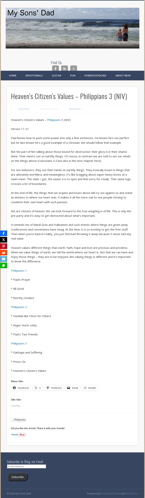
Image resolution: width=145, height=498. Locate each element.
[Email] (3, 259)
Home (12, 75)
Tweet (14, 434)
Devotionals (34, 75)
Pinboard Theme (110, 493)
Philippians (54, 120)
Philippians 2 (19, 307)
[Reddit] (3, 252)
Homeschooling (95, 75)
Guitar (56, 75)
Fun (72, 75)
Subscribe (17, 477)
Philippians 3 (19, 343)
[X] (3, 240)
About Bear (123, 75)
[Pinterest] (3, 246)
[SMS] (3, 265)
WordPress (132, 493)
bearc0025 (24, 109)
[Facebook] (3, 233)
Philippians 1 (19, 270)
